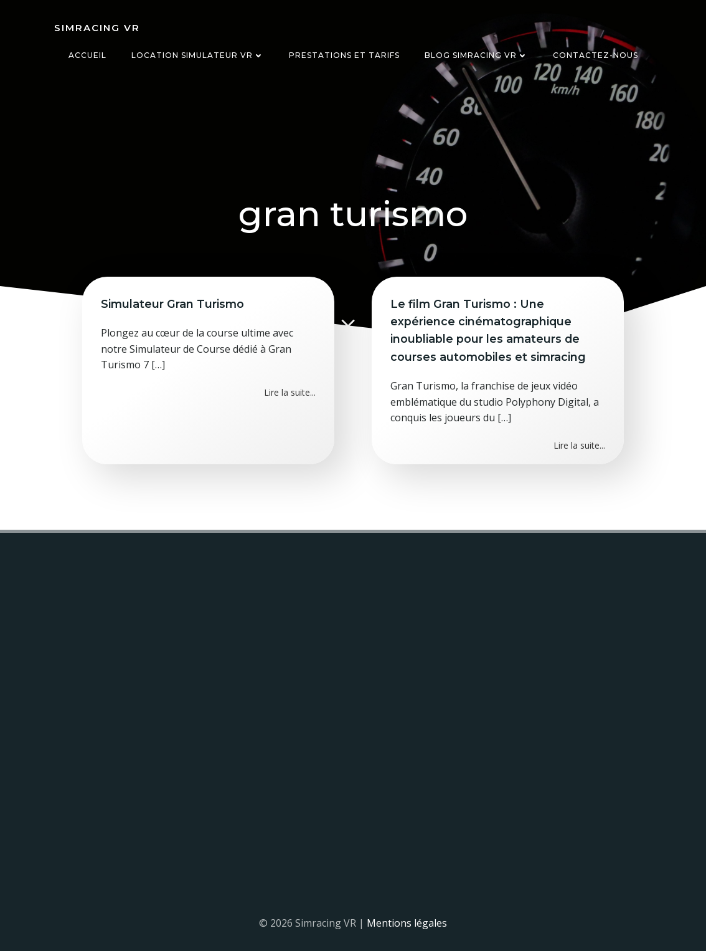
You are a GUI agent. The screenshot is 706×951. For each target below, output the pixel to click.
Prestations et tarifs (344, 55)
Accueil (87, 55)
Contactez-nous (595, 55)
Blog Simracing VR (476, 55)
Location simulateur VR (197, 55)
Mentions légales (407, 923)
